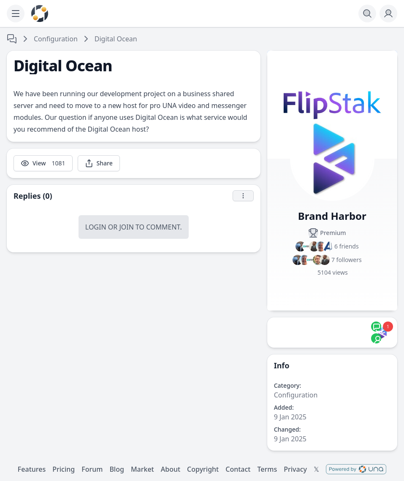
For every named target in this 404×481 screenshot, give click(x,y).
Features (32, 469)
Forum (92, 469)
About (170, 469)
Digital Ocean (116, 38)
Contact (237, 469)
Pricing (63, 469)
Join (126, 227)
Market (142, 469)
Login (95, 227)
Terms (267, 469)
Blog (116, 469)
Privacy (295, 469)
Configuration (56, 38)
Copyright (203, 469)
